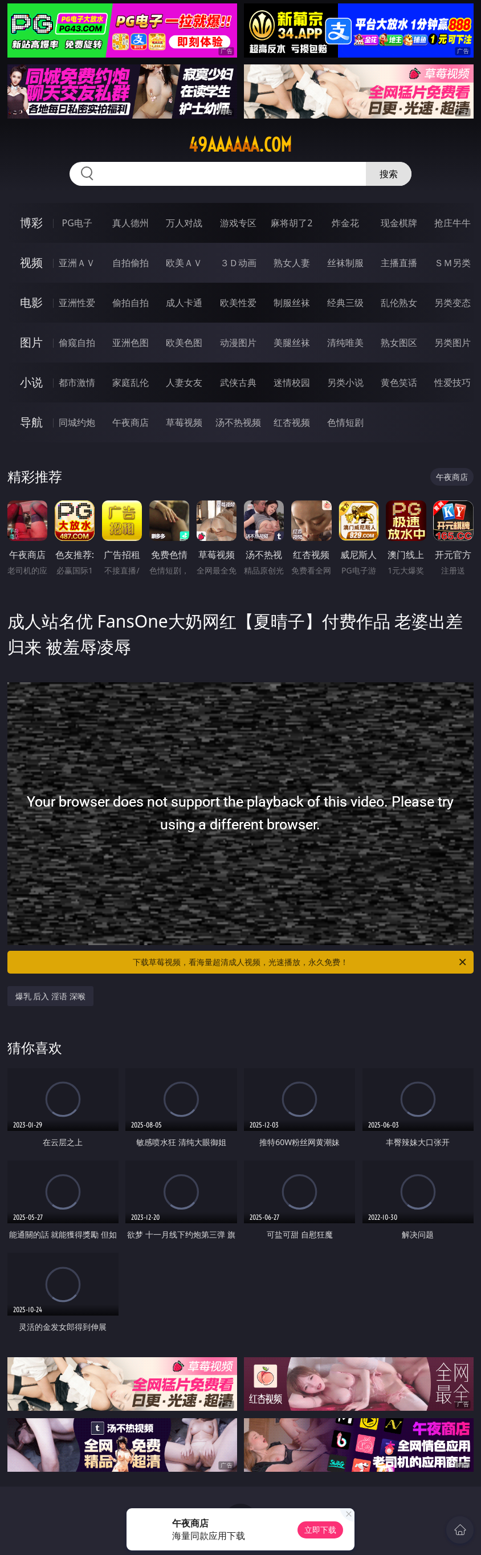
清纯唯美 (345, 342)
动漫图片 (238, 342)
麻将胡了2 (291, 223)
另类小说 (345, 382)
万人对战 (184, 223)
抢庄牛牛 (452, 223)
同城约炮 (77, 422)
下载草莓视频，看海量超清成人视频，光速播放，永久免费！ (300, 962)
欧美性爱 (238, 302)
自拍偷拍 (130, 263)
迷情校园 (292, 382)
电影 (31, 302)
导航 (31, 422)
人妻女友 (184, 382)
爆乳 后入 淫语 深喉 (50, 996)
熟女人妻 (292, 263)
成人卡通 (184, 302)
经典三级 (345, 302)
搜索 (389, 174)
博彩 (31, 222)
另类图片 (452, 342)
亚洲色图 (130, 342)
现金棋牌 (399, 223)
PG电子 (77, 223)
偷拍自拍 (130, 302)
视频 (31, 262)
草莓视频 (184, 422)
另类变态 (452, 302)
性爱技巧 (452, 382)
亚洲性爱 (77, 302)
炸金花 (345, 223)
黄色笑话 (399, 382)
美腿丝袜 (292, 342)
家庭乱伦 (130, 382)
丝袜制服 (345, 263)
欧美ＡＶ (184, 263)
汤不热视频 (238, 422)
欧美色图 (184, 342)
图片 (31, 342)
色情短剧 (345, 422)
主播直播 (399, 263)
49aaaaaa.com (240, 144)
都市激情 (77, 382)
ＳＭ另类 (452, 263)
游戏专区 (238, 223)
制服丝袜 (292, 302)
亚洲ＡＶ (77, 263)
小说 (31, 382)
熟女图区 (399, 342)
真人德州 (130, 223)
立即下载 (320, 1529)
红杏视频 (292, 422)
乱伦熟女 (399, 302)
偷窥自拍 (77, 342)
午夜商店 (130, 422)
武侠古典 (238, 382)
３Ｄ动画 (238, 263)
